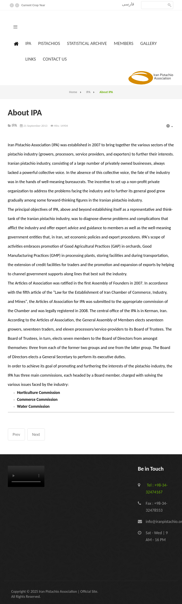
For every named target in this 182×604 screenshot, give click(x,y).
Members (123, 43)
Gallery (148, 43)
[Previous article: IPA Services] (16, 434)
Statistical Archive (87, 43)
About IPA (25, 112)
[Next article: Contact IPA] (36, 434)
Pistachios (49, 43)
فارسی (128, 4)
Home (73, 92)
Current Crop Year (33, 5)
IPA (28, 43)
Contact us (55, 59)
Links (30, 59)
